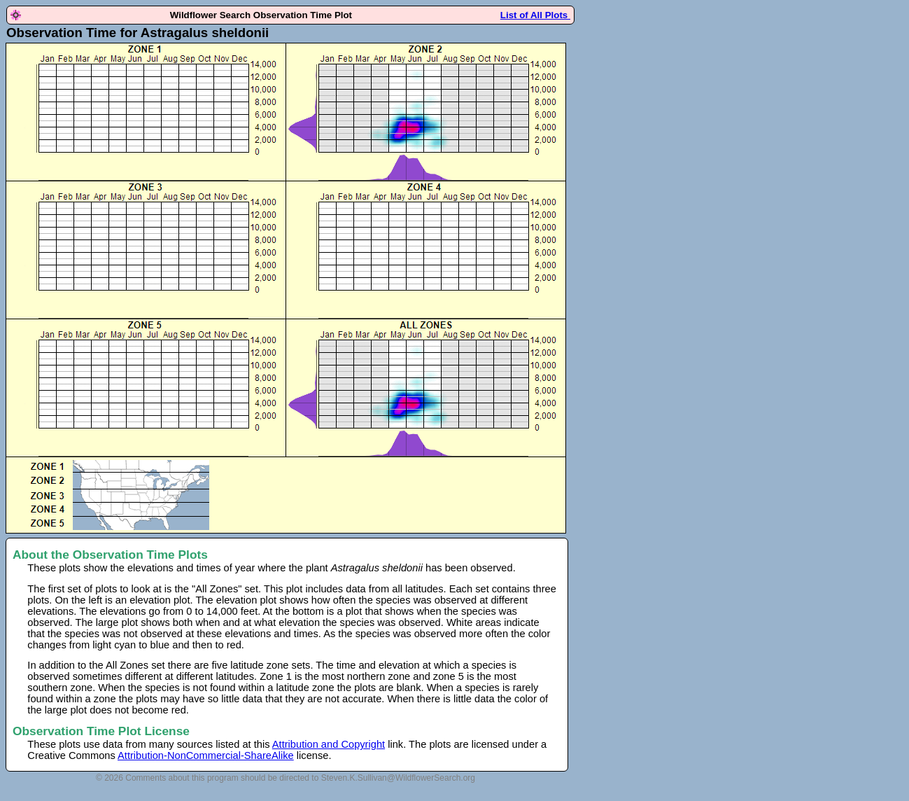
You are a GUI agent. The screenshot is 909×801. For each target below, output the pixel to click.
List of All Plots (535, 15)
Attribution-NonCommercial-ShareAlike (206, 755)
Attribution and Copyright (328, 744)
